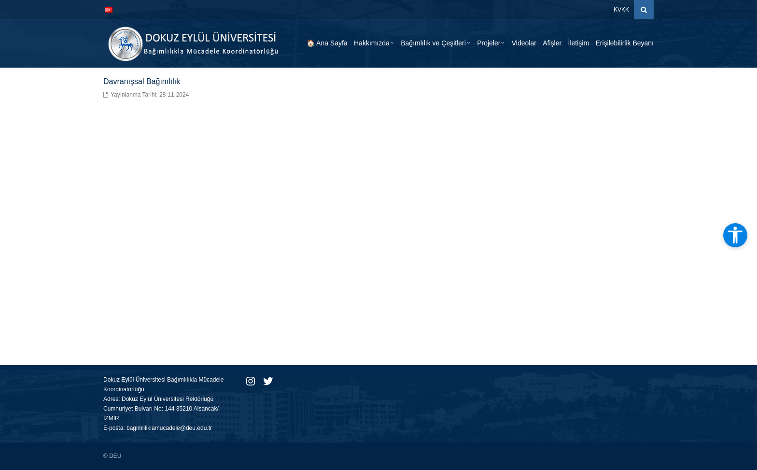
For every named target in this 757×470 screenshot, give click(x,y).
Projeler (488, 43)
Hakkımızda (372, 43)
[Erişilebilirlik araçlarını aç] (735, 235)
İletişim (578, 43)
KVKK (621, 9)
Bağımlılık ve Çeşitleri (433, 43)
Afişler (552, 43)
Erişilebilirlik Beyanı (624, 43)
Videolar (524, 43)
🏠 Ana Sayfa (327, 43)
